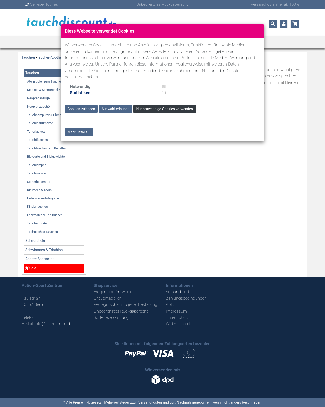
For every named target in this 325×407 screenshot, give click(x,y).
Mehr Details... (79, 132)
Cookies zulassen (81, 109)
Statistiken (80, 92)
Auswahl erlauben (116, 109)
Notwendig (80, 86)
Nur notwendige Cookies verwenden (164, 109)
